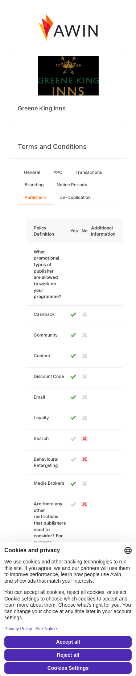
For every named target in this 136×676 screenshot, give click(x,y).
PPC (57, 172)
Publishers (35, 197)
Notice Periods (72, 184)
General (32, 172)
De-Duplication (75, 197)
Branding (34, 184)
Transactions (88, 172)
